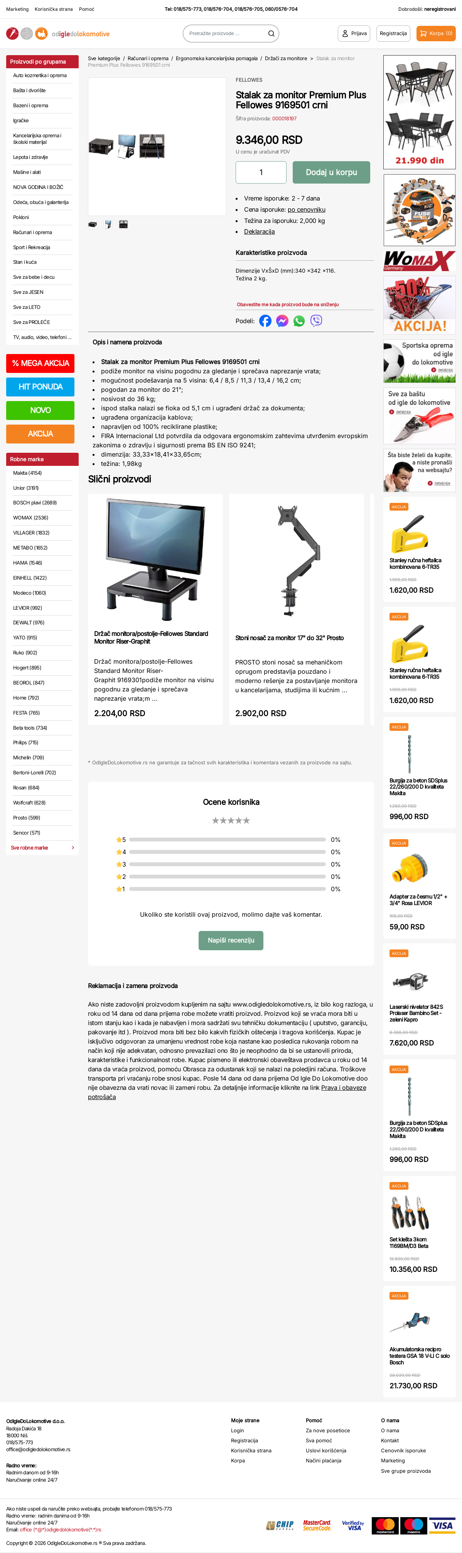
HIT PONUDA (40, 386)
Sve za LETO (26, 307)
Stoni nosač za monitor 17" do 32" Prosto (289, 638)
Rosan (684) (26, 787)
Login (237, 1430)
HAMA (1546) (27, 563)
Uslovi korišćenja (326, 1450)
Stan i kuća (24, 262)
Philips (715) (26, 742)
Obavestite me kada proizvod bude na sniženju (288, 304)
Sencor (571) (26, 833)
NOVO (40, 410)
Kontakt (390, 1440)
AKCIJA (40, 433)
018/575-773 (187, 9)
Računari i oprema (32, 232)
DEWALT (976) (28, 622)
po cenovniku (306, 209)
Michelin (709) (28, 757)
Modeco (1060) (29, 593)
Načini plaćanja (323, 1460)
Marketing (17, 9)
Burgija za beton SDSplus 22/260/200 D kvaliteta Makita (418, 787)
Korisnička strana (54, 9)
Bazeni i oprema (30, 105)
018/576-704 (218, 9)
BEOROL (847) (28, 683)
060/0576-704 (281, 9)
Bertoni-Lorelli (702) (34, 772)
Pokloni (21, 217)
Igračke (21, 120)
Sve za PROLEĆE (31, 322)
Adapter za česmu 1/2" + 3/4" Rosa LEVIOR (418, 899)
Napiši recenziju (231, 940)
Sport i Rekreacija (31, 247)
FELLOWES (249, 80)
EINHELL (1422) (30, 578)
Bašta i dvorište (29, 90)
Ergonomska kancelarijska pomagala (217, 58)
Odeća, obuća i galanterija (40, 202)
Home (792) (26, 698)
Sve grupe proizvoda (406, 1471)
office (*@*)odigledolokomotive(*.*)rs (60, 1529)
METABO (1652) (30, 548)
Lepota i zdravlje (30, 157)
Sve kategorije (104, 58)
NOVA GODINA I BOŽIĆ (38, 187)
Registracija (244, 1440)
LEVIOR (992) (27, 608)
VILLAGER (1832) (31, 532)
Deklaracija (259, 231)
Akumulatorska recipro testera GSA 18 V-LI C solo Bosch (419, 1356)
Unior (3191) (26, 488)
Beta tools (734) (30, 728)
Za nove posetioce (328, 1430)
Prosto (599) (26, 817)
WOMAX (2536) (30, 517)
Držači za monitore (286, 58)
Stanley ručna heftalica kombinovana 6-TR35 (415, 563)
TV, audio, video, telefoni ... (42, 337)
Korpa (238, 1460)
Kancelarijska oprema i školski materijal (37, 138)
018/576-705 (248, 9)
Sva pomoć (319, 1440)
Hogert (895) (27, 667)
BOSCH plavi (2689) (35, 502)
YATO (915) (25, 637)
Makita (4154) (27, 473)
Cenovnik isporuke (403, 1450)
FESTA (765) (26, 713)
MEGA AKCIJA (40, 363)
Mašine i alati (26, 172)
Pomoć (86, 9)
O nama (390, 1430)
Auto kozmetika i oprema (39, 75)
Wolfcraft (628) (29, 802)
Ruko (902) (25, 652)
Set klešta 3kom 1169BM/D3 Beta (408, 1242)
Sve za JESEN (28, 292)
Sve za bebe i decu (33, 277)
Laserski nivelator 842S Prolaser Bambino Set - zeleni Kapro (416, 1013)
